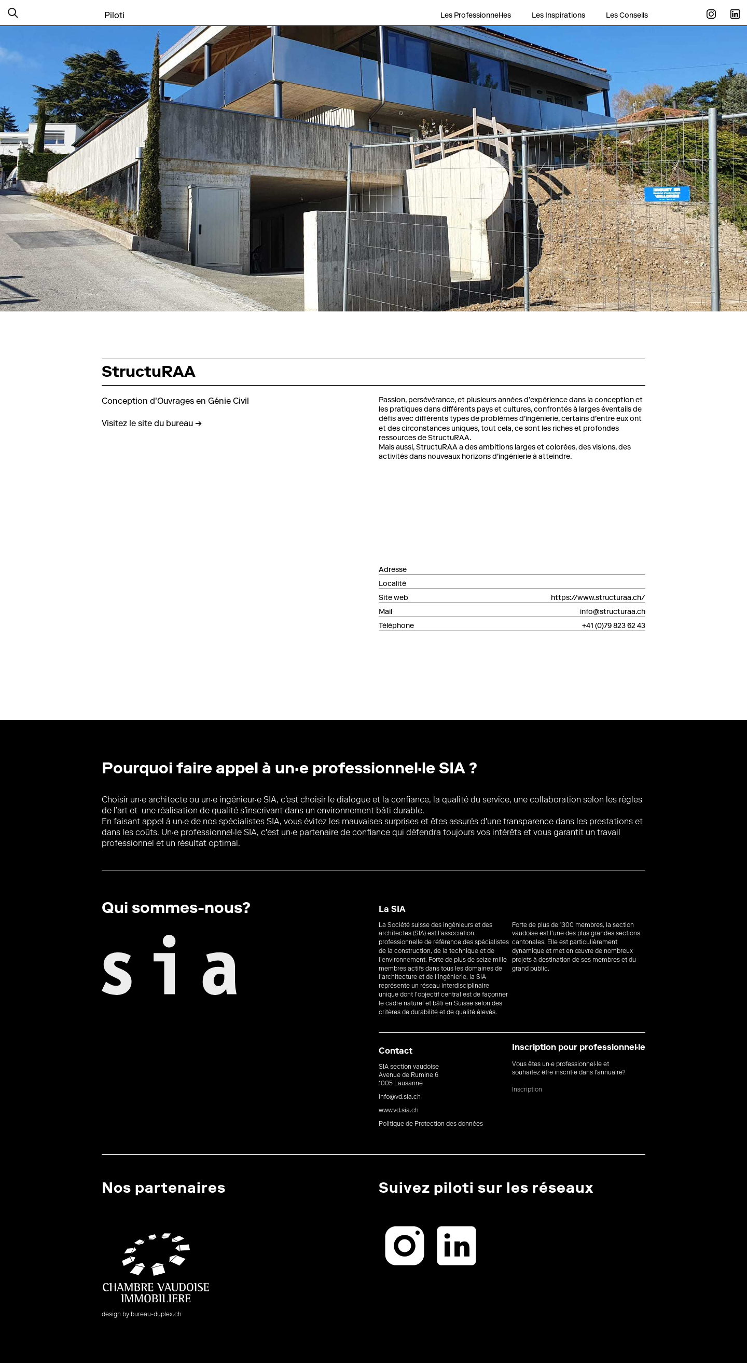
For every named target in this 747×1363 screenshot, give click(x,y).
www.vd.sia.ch (399, 1111)
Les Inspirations (558, 15)
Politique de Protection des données (431, 1124)
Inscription (527, 1090)
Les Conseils (627, 15)
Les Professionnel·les (475, 15)
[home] (114, 10)
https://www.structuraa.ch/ (598, 598)
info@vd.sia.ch (400, 1097)
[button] (26, 12)
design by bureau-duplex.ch (142, 1315)
